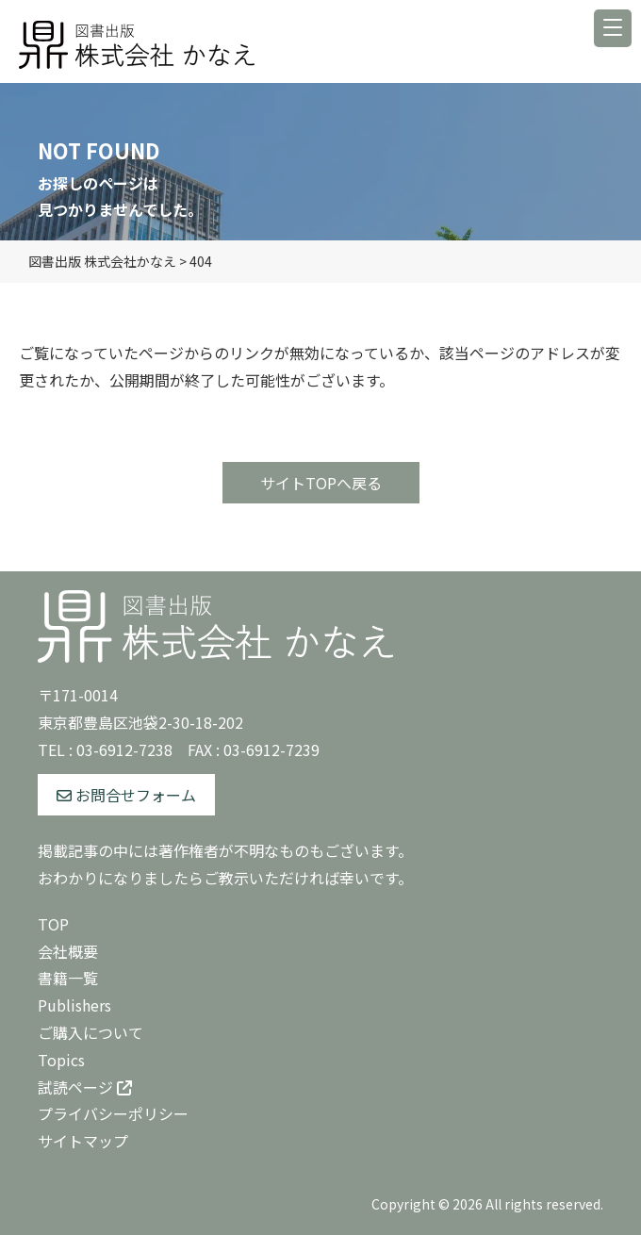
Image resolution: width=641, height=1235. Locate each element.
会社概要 (68, 951)
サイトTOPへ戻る (321, 482)
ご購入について (90, 1032)
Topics (61, 1059)
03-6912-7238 (124, 749)
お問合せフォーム (126, 794)
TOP (53, 924)
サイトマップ (83, 1140)
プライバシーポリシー (113, 1113)
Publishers (74, 1005)
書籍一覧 (68, 977)
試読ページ (85, 1087)
